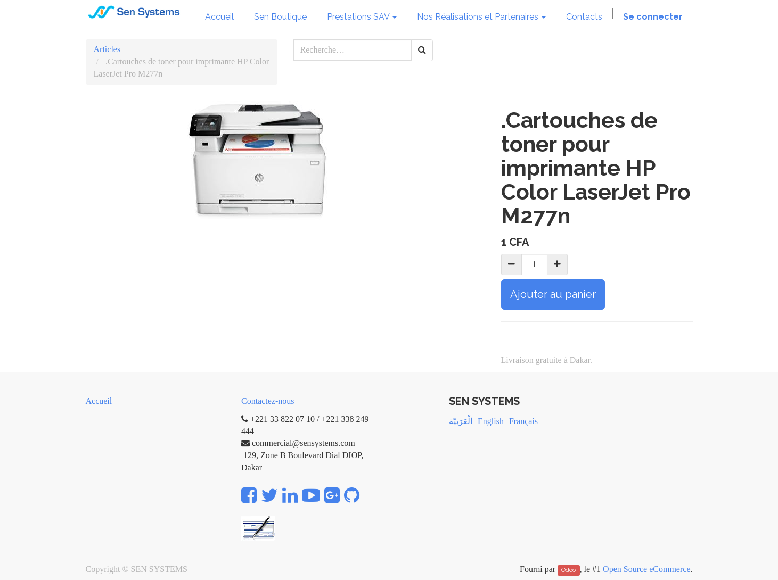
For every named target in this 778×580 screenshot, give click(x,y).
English (491, 421)
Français (523, 421)
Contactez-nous (267, 400)
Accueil (99, 400)
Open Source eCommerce (646, 569)
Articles (107, 49)
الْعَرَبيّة (460, 421)
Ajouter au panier (553, 294)
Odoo (568, 570)
